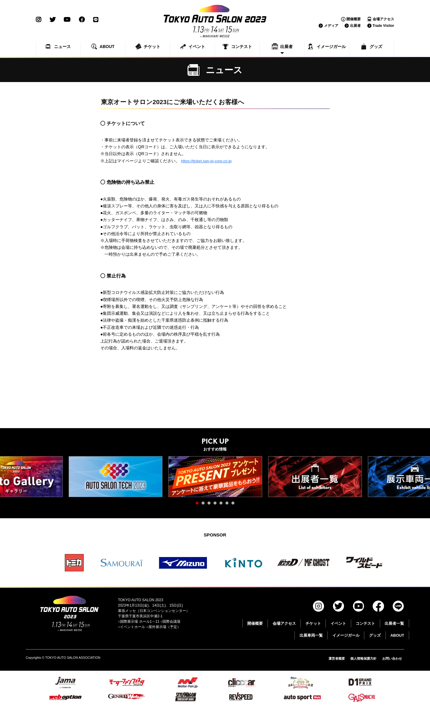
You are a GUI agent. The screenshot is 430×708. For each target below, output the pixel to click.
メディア (331, 26)
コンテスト (365, 623)
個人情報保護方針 (359, 658)
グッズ (375, 635)
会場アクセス (383, 19)
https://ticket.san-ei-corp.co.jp (208, 160)
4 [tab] (216, 505)
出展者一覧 (394, 623)
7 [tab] (234, 505)
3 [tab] (211, 505)
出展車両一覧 (311, 635)
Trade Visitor (383, 26)
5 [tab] (222, 505)
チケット (313, 623)
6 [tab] (228, 505)
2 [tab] (205, 505)
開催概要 (353, 19)
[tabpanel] (115, 476)
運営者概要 (331, 658)
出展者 (355, 26)
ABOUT (397, 635)
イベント (338, 623)
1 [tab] (199, 505)
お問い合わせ (391, 658)
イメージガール (346, 635)
